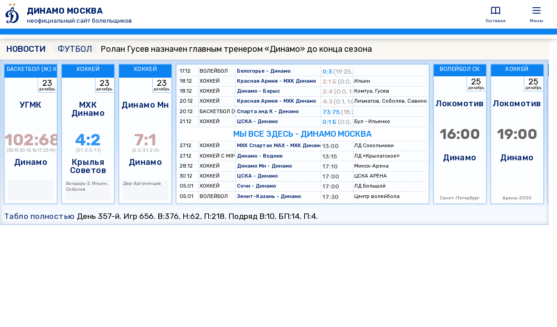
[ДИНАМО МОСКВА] (13, 14)
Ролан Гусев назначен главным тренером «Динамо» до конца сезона (213, 49)
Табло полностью (39, 216)
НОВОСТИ (25, 49)
